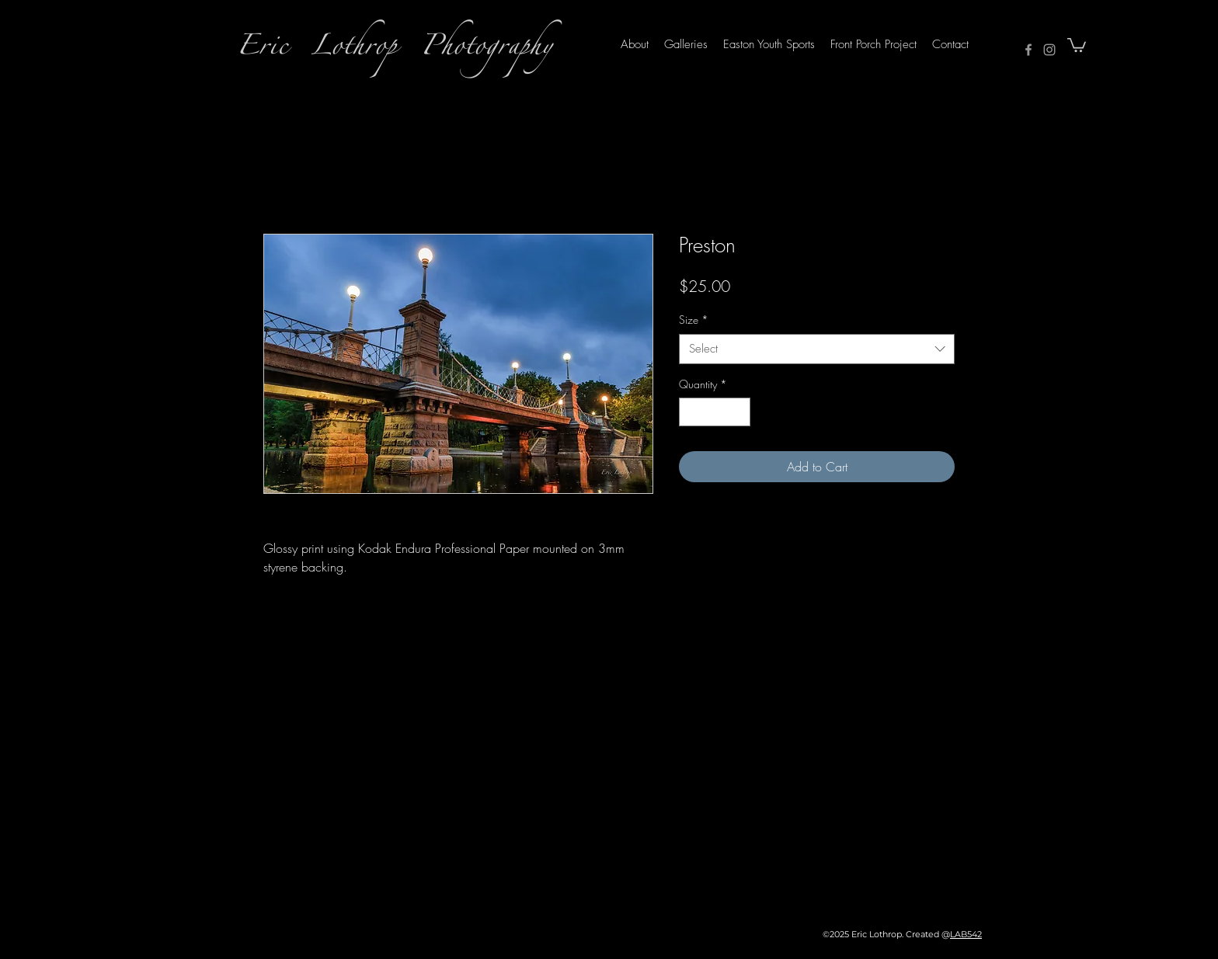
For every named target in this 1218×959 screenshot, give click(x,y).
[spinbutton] (715, 412)
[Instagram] (1049, 49)
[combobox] (817, 349)
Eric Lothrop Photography (394, 50)
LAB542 (966, 934)
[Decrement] (691, 412)
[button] (1076, 44)
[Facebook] (1028, 49)
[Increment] (738, 412)
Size (693, 319)
